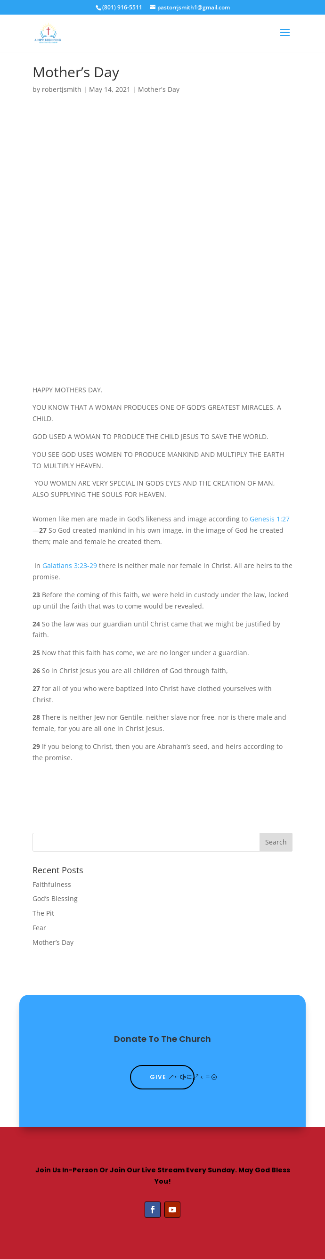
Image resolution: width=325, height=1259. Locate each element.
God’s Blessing (55, 898)
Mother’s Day (52, 942)
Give (158, 1077)
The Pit (43, 913)
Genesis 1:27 (270, 518)
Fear (39, 927)
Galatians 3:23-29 (69, 565)
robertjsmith (61, 89)
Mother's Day (158, 89)
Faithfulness (51, 884)
